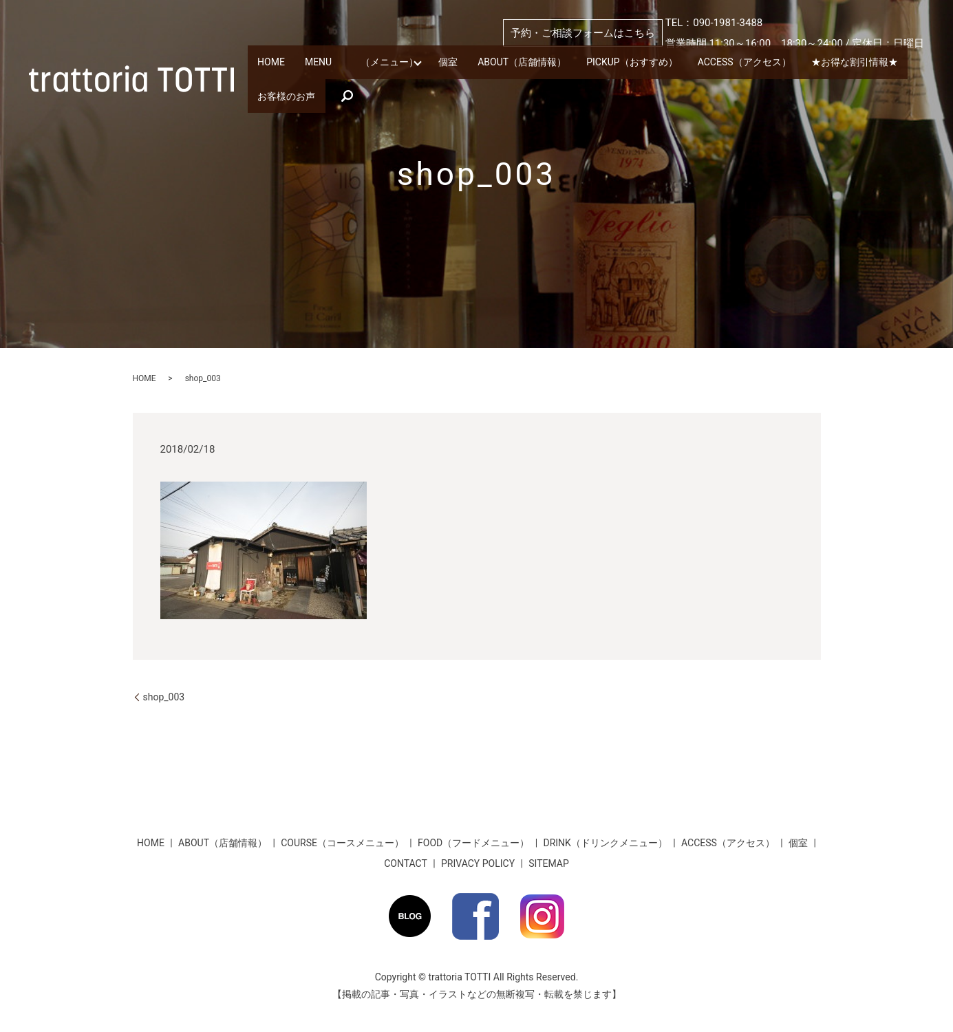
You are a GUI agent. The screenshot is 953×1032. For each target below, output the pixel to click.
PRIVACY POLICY (478, 863)
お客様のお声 (421, 88)
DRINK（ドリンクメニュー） (605, 842)
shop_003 (164, 696)
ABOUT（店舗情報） (587, 65)
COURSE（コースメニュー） (342, 842)
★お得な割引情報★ (310, 88)
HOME (281, 65)
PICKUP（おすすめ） (716, 65)
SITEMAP (548, 863)
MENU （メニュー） (389, 65)
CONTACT (405, 863)
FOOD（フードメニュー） (473, 842)
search (490, 88)
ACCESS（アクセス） (848, 65)
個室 (494, 65)
